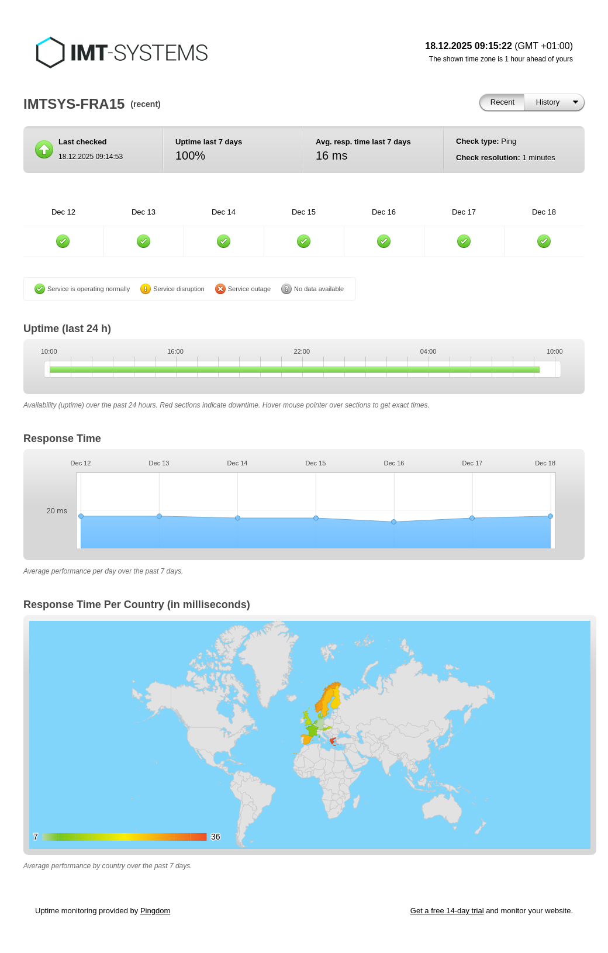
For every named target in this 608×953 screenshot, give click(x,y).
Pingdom (155, 910)
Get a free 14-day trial (447, 910)
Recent (502, 102)
